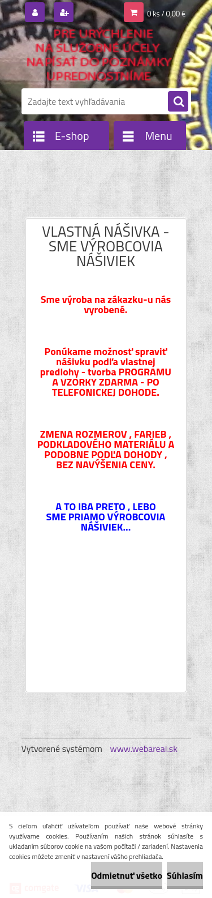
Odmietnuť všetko (126, 875)
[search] (178, 102)
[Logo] (99, 55)
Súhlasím (185, 875)
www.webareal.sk (144, 748)
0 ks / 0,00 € (166, 13)
